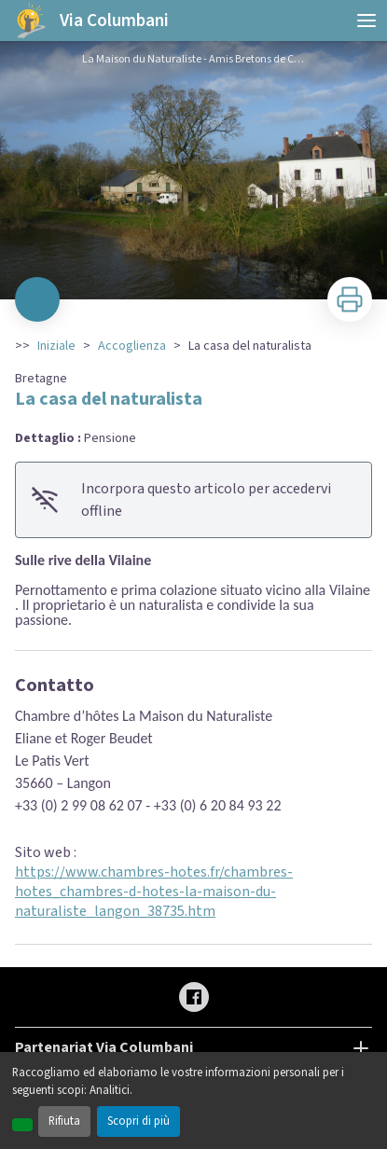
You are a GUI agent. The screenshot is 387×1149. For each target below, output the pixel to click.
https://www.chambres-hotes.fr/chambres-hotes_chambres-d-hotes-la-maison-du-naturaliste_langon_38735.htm (154, 891)
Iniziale (56, 346)
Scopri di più (138, 1121)
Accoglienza (132, 346)
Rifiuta (64, 1121)
